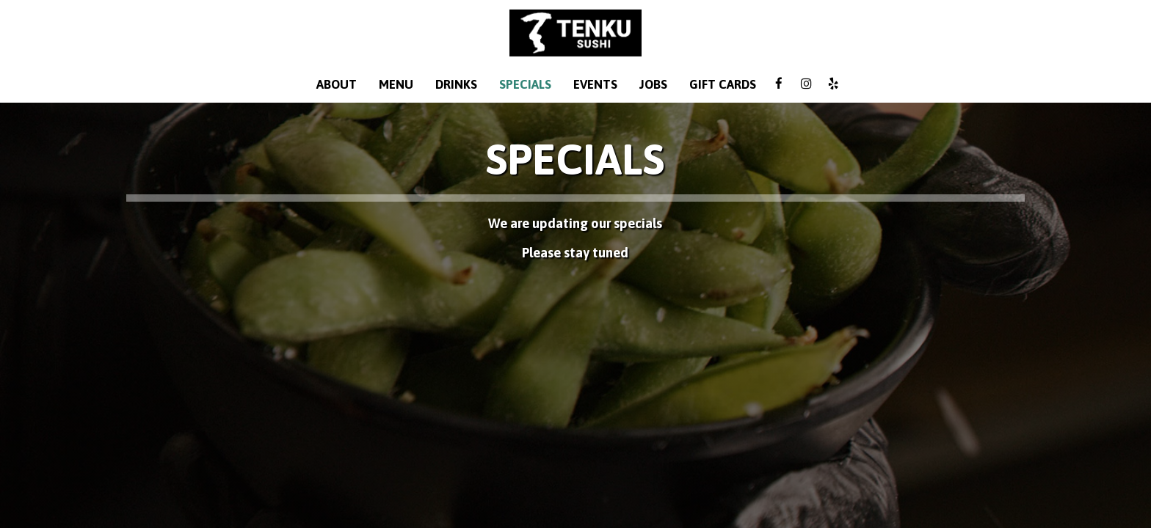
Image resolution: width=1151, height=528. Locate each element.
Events (595, 84)
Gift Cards (722, 84)
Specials (525, 84)
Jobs (653, 84)
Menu (396, 84)
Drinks (456, 84)
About (336, 84)
